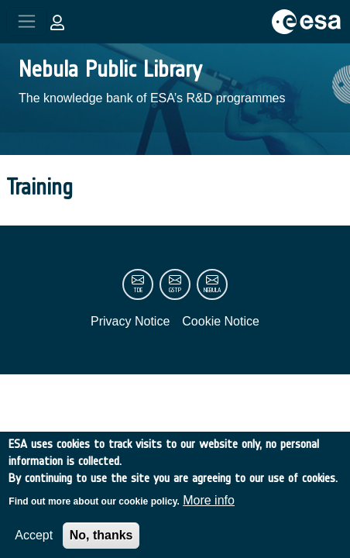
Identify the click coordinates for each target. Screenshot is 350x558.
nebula (212, 290)
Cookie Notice (220, 321)
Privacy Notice (130, 321)
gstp (175, 290)
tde (137, 290)
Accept (34, 545)
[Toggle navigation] (26, 21)
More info (209, 510)
